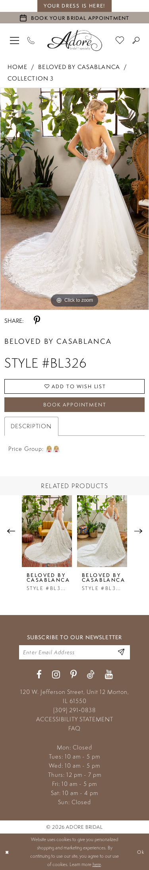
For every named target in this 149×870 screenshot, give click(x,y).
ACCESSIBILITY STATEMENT (74, 719)
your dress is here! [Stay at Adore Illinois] (74, 5)
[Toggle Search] (136, 40)
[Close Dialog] (7, 852)
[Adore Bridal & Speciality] (75, 40)
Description (31, 426)
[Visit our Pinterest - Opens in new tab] (73, 674)
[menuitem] (14, 40)
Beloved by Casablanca (79, 67)
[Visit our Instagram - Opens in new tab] (56, 674)
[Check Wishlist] (120, 40)
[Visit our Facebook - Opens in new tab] (39, 674)
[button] (14, 40)
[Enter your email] (74, 652)
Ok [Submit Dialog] (140, 852)
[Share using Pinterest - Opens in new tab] (37, 320)
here (97, 864)
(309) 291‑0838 (74, 710)
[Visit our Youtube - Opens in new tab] (109, 674)
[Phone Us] (31, 40)
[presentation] (47, 531)
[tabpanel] (74, 199)
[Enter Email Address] (121, 652)
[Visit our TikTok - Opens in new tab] (91, 674)
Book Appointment (74, 404)
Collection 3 (31, 78)
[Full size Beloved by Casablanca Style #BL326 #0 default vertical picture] (74, 199)
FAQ (74, 728)
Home (17, 67)
